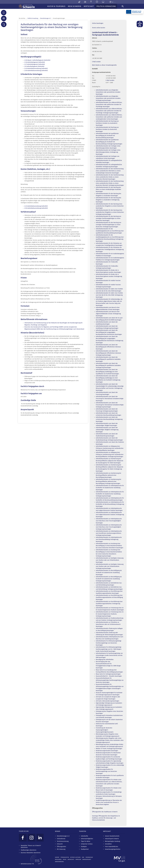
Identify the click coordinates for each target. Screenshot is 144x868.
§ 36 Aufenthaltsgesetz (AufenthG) (34, 62)
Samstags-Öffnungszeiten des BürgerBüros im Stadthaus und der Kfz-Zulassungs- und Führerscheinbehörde (106, 818)
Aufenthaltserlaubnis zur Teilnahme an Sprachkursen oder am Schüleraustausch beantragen (108, 624)
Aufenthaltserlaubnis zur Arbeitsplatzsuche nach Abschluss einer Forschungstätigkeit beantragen (109, 521)
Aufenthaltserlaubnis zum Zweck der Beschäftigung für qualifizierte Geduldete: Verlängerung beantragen (108, 365)
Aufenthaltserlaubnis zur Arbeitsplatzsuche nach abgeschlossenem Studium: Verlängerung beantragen (110, 514)
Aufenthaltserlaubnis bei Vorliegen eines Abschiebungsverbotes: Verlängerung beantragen (108, 152)
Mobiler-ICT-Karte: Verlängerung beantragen (109, 748)
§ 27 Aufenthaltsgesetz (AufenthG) (34, 64)
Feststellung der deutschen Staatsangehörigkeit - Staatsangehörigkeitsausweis (104, 730)
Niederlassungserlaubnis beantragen (107, 750)
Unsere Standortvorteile (112, 836)
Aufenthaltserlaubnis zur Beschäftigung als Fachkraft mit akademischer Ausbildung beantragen (109, 572)
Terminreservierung (62, 841)
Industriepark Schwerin (112, 838)
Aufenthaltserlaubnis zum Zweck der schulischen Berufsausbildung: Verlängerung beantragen (109, 419)
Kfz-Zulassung (61, 849)
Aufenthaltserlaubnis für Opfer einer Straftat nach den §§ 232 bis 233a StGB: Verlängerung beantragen (109, 295)
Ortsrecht (60, 844)
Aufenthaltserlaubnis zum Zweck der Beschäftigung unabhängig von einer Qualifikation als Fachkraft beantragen (107, 372)
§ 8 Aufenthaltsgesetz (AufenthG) (34, 66)
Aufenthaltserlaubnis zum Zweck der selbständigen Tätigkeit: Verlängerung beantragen (107, 430)
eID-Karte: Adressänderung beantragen (107, 701)
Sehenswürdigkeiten (87, 838)
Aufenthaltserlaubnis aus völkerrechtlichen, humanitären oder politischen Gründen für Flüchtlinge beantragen (109, 104)
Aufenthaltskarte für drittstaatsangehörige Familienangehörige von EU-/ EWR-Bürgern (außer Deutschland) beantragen (108, 649)
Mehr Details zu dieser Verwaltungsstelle (104, 65)
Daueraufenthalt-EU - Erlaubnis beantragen (109, 676)
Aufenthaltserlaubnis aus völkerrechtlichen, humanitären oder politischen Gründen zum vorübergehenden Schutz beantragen (109, 117)
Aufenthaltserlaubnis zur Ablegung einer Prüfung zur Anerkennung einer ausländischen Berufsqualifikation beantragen (109, 448)
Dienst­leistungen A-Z (45, 18)
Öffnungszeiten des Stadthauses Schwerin (104, 812)
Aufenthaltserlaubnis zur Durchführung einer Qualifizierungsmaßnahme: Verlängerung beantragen (109, 603)
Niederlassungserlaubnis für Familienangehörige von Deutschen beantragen (106, 771)
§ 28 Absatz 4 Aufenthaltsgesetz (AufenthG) (37, 60)
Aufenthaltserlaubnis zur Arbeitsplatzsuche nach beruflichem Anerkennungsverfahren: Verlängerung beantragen (109, 533)
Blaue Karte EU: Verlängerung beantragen (108, 674)
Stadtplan (84, 846)
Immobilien (108, 844)
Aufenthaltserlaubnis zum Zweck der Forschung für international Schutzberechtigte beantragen (109, 398)
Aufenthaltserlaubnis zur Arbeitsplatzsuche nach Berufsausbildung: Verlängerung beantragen (109, 539)
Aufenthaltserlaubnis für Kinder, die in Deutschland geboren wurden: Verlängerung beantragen (109, 276)
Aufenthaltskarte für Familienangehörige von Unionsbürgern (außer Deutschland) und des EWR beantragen (109, 655)
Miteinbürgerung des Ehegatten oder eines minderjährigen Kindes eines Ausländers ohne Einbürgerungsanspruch (109, 740)
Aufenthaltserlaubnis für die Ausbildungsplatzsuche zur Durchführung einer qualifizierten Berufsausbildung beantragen (110, 231)
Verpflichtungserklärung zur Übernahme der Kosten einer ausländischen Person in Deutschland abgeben (109, 802)
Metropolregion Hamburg (112, 841)
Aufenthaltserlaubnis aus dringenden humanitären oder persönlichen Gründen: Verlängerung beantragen (108, 98)
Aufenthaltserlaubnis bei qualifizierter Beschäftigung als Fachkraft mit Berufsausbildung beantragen (107, 135)
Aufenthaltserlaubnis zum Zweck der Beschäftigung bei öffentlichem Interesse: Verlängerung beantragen (108, 353)
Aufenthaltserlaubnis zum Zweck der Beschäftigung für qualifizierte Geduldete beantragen (108, 359)
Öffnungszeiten (61, 846)
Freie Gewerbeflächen (111, 846)
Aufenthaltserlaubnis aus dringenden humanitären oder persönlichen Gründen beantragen (108, 92)
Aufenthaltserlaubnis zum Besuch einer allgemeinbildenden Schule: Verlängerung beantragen (108, 314)
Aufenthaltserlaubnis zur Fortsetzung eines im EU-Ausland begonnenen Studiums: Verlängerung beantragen (109, 614)
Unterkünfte (84, 836)
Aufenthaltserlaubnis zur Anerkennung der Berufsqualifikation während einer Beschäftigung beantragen (108, 475)
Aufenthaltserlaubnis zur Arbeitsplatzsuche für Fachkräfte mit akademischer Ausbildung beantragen (110, 488)
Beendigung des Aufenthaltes (105, 659)
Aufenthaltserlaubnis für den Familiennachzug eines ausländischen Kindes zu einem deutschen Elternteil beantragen (109, 177)
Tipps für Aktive (85, 841)
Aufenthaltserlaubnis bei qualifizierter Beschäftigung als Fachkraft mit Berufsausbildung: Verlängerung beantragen (109, 142)
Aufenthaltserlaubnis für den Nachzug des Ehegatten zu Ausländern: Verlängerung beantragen (108, 200)
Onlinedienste (61, 838)
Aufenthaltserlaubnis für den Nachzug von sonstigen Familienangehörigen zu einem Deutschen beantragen (108, 218)
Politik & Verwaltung (33, 18)
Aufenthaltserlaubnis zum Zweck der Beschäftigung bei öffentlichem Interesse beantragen (108, 347)
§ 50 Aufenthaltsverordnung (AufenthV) (36, 70)
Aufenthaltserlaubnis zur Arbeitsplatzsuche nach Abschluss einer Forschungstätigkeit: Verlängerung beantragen (109, 527)
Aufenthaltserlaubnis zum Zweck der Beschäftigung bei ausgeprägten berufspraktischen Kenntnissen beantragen (109, 332)
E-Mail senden (96, 62)
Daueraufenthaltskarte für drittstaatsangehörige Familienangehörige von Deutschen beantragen (109, 680)
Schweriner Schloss (87, 844)
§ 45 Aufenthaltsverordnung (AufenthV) (36, 68)
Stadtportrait (85, 849)
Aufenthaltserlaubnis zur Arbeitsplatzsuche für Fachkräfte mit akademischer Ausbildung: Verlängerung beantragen (110, 494)
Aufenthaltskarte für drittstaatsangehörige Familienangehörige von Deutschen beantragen (108, 643)
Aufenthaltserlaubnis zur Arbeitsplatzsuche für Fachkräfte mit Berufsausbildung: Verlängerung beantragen (110, 504)
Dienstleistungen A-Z (63, 836)
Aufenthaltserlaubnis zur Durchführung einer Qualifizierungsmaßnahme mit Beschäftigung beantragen (109, 597)
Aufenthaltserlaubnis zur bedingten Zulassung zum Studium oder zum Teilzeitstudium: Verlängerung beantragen (109, 566)
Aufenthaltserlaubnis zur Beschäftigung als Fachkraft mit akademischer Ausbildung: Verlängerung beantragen (109, 579)
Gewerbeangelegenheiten (112, 849)
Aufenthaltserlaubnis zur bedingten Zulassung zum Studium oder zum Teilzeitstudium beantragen (109, 560)
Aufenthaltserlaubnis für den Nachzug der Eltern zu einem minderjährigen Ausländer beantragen (108, 189)
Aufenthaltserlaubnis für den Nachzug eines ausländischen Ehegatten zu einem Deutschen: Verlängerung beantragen (110, 212)
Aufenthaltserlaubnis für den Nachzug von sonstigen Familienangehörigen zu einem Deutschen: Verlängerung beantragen (108, 225)
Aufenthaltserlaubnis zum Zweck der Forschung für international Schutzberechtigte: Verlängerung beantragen (110, 405)
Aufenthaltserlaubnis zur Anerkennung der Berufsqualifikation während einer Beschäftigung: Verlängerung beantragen (108, 481)
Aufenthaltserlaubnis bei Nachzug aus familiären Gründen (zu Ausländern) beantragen (107, 123)
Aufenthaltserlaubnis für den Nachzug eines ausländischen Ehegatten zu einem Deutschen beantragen (110, 206)
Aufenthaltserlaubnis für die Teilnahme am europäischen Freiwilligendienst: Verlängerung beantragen (110, 249)
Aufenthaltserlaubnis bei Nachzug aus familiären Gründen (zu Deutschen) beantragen (107, 129)
